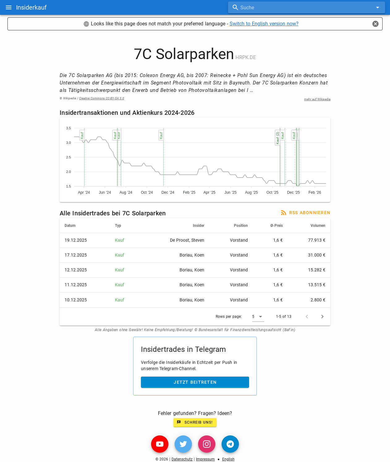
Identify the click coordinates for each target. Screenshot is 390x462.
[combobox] (306, 7)
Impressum (205, 459)
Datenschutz (182, 459)
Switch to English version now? (264, 24)
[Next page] (322, 316)
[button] (258, 317)
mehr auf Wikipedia (317, 99)
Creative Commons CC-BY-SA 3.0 (101, 98)
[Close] (375, 23)
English (228, 459)
